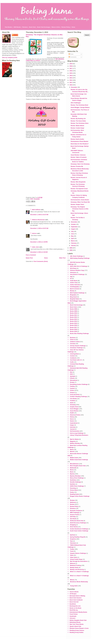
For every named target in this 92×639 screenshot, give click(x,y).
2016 (71, 70)
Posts (71, 54)
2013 (71, 78)
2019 (71, 63)
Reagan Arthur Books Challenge (79, 496)
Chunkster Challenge (76, 347)
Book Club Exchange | (44, 27)
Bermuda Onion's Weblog (77, 596)
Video (71, 555)
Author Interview (75, 284)
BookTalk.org (74, 610)
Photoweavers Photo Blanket (79, 141)
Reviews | (25, 27)
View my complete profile (9, 57)
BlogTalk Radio (74, 299)
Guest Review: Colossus (78, 155)
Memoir (72, 451)
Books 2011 (73, 315)
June (72, 234)
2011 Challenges (76, 102)
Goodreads (73, 616)
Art (71, 278)
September (74, 226)
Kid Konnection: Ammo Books (80, 200)
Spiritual (72, 535)
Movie (72, 470)
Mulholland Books (75, 622)
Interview (72, 427)
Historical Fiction (75, 415)
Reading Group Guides (76, 632)
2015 (71, 73)
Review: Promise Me (77, 166)
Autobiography (74, 286)
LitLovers (72, 618)
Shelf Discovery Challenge (78, 522)
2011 (71, 82)
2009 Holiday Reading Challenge (80, 258)
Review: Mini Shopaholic (78, 182)
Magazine (73, 441)
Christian (72, 343)
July (72, 231)
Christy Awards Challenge (78, 345)
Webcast (72, 563)
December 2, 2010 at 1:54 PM (39, 242)
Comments (72, 57)
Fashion (72, 388)
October (73, 224)
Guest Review (74, 411)
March (73, 241)
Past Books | (9, 27)
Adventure (73, 272)
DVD (31, 199)
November (74, 222)
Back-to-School (74, 288)
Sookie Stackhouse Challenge (79, 529)
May (72, 236)
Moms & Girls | (56, 27)
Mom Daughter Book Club (78, 465)
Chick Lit (72, 339)
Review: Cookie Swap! (77, 128)
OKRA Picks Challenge (77, 486)
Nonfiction (73, 480)
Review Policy (74, 506)
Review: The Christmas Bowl (79, 105)
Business (73, 337)
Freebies (72, 400)
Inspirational (74, 423)
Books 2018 (73, 329)
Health (72, 413)
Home (73, 27)
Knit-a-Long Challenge (77, 433)
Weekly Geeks (74, 567)
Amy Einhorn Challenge (77, 274)
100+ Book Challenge (76, 256)
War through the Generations (79, 561)
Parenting (73, 488)
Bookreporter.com (75, 606)
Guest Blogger (74, 408)
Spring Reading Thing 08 (77, 537)
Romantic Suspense (76, 510)
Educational (73, 380)
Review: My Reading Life (78, 118)
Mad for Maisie (74, 439)
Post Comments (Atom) (41, 261)
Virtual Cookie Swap (76, 559)
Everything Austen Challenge (79, 384)
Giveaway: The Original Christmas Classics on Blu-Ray (80, 209)
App (71, 276)
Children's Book (75, 341)
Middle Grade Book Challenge (79, 459)
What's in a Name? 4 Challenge (79, 575)
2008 (71, 250)
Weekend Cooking (75, 565)
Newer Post (29, 258)
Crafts (72, 362)
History (72, 417)
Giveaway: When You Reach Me (80, 202)
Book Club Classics (75, 598)
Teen (71, 541)
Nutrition (72, 484)
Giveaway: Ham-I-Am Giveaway (80, 164)
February (74, 243)
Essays (72, 382)
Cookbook (73, 358)
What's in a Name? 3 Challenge (79, 571)
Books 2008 (73, 309)
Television (73, 543)
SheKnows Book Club (76, 520)
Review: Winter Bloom (77, 125)
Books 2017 (73, 327)
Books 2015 (73, 323)
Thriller (72, 549)
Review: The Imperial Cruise (79, 188)
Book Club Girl (74, 602)
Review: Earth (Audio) (77, 139)
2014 (71, 75)
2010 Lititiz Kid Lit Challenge (78, 266)
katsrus (34, 233)
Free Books (73, 398)
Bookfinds (73, 604)
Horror (72, 419)
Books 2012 (73, 317)
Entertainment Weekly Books (78, 612)
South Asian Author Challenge (79, 531)
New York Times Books (77, 624)
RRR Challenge (74, 512)
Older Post (62, 258)
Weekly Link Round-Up (77, 569)
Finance (72, 392)
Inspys (72, 425)
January (73, 245)
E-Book (72, 378)
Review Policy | (66, 27)
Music (72, 472)
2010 (71, 85)
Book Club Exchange (76, 305)
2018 (71, 66)
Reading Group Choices (77, 630)
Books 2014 (73, 321)
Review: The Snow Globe (78, 121)
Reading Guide (74, 494)
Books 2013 (73, 319)
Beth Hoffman (36, 209)
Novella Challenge (75, 482)
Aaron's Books (74, 591)
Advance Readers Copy (77, 270)
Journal (72, 429)
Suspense (73, 539)
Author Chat (73, 282)
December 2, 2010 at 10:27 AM (39, 214)
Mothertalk (73, 468)
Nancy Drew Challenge (77, 478)
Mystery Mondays (75, 476)
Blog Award (73, 297)
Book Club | (32, 27)
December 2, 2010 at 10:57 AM (39, 228)
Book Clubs (73, 307)
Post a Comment (31, 255)
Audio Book (73, 280)
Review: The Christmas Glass (79, 123)
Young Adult (73, 586)
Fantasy (72, 386)
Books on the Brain (75, 608)
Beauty (72, 290)
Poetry (72, 492)
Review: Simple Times (77, 204)
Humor (72, 421)
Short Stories (74, 526)
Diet (71, 372)
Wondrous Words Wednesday (79, 581)
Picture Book (74, 490)
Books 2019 (73, 331)
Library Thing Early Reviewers (79, 435)
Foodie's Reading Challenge (78, 396)
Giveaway (36, 199)
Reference (73, 502)
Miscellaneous (74, 463)
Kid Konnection (74, 431)
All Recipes (73, 593)
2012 (71, 80)
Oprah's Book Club (75, 626)
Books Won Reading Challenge (79, 333)
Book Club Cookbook (76, 600)
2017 (71, 68)
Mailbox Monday (75, 443)
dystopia (72, 376)
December (74, 87)
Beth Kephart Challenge (77, 293)
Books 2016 (73, 325)
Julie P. (16, 35)
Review (72, 504)
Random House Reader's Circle (79, 628)
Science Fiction (74, 514)
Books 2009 (73, 311)
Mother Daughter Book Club (78, 620)
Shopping (73, 524)
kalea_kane (35, 247)
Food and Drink (74, 394)
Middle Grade (74, 457)
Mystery (72, 474)
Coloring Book (74, 354)
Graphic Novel (74, 406)
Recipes (72, 500)
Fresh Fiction (74, 614)
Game (72, 402)
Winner (72, 579)
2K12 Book (73, 268)
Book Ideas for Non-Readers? (80, 144)
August (73, 229)
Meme (72, 449)
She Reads (73, 518)
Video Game (73, 557)
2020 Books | (17, 27)
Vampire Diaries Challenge (78, 553)
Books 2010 (73, 313)
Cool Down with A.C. (76, 360)
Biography (73, 295)
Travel (72, 551)
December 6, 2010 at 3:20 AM (39, 252)
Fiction (72, 390)
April (72, 238)
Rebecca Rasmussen (38, 219)
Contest (72, 356)
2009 (71, 248)
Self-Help (72, 516)
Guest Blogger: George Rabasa (80, 107)
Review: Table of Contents (78, 157)
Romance (73, 508)
